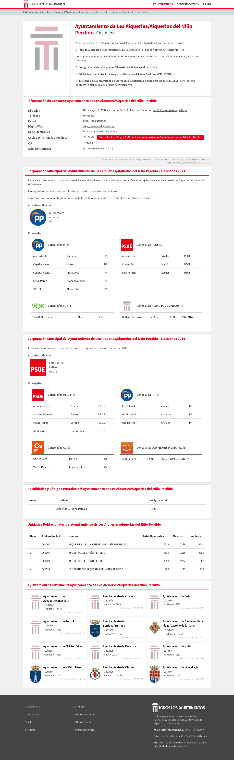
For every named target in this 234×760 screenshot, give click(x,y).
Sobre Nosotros (188, 4)
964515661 (172, 80)
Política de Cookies (82, 722)
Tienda (207, 4)
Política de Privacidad (84, 714)
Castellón (149, 43)
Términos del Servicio (83, 729)
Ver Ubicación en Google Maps (170, 110)
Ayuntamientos (163, 4)
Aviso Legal (78, 706)
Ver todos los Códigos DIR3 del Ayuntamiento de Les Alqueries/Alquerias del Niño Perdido (151, 137)
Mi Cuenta (30, 729)
